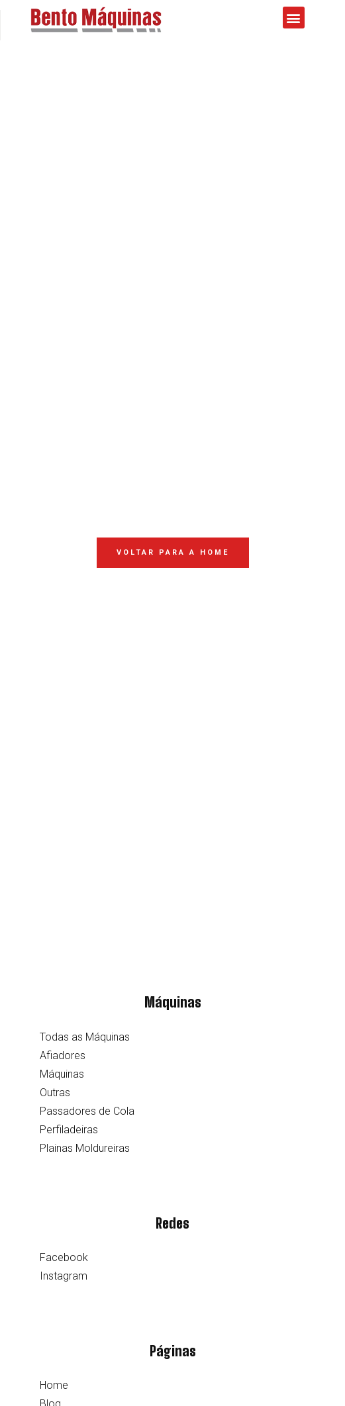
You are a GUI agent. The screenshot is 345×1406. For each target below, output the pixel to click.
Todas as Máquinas (85, 1037)
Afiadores (62, 1055)
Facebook (64, 1257)
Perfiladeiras (69, 1129)
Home (54, 1385)
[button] (294, 17)
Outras (55, 1092)
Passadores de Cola (87, 1111)
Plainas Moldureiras (85, 1148)
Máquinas (62, 1074)
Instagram (63, 1276)
